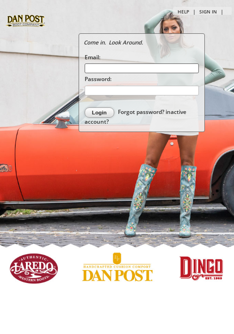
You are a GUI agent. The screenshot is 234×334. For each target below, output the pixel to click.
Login (99, 112)
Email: (92, 57)
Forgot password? (142, 112)
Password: (98, 78)
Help (183, 11)
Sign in (208, 11)
